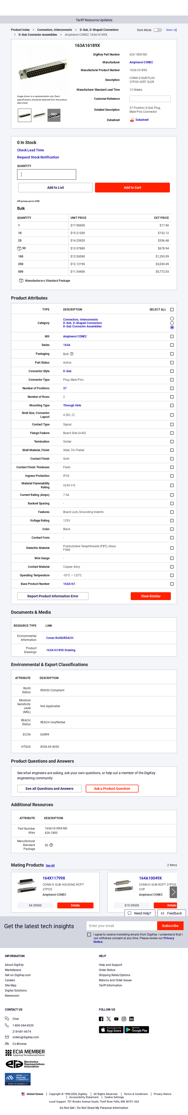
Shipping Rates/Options (114, 975)
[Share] (171, 30)
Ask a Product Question (112, 789)
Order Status (107, 970)
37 (65, 388)
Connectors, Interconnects (54, 30)
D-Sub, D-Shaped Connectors (99, 30)
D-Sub (67, 371)
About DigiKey (14, 965)
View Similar (151, 596)
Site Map (10, 985)
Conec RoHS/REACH (59, 638)
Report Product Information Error (52, 596)
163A (66, 345)
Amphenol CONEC (141, 62)
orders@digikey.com (22, 1037)
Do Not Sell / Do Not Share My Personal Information (94, 1108)
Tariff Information (110, 985)
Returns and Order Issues (115, 980)
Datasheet (139, 120)
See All (50, 865)
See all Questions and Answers (49, 789)
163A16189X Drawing (60, 650)
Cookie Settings (114, 1097)
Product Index (20, 30)
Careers (10, 980)
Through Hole (72, 405)
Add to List (55, 188)
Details (75, 905)
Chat (12, 1019)
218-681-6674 (18, 1031)
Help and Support (110, 965)
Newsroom (12, 995)
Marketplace (13, 970)
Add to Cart (132, 188)
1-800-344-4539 (19, 1026)
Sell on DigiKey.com (18, 975)
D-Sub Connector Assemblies (38, 34)
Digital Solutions (16, 990)
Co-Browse (15, 1044)
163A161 (69, 584)
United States (32, 1094)
